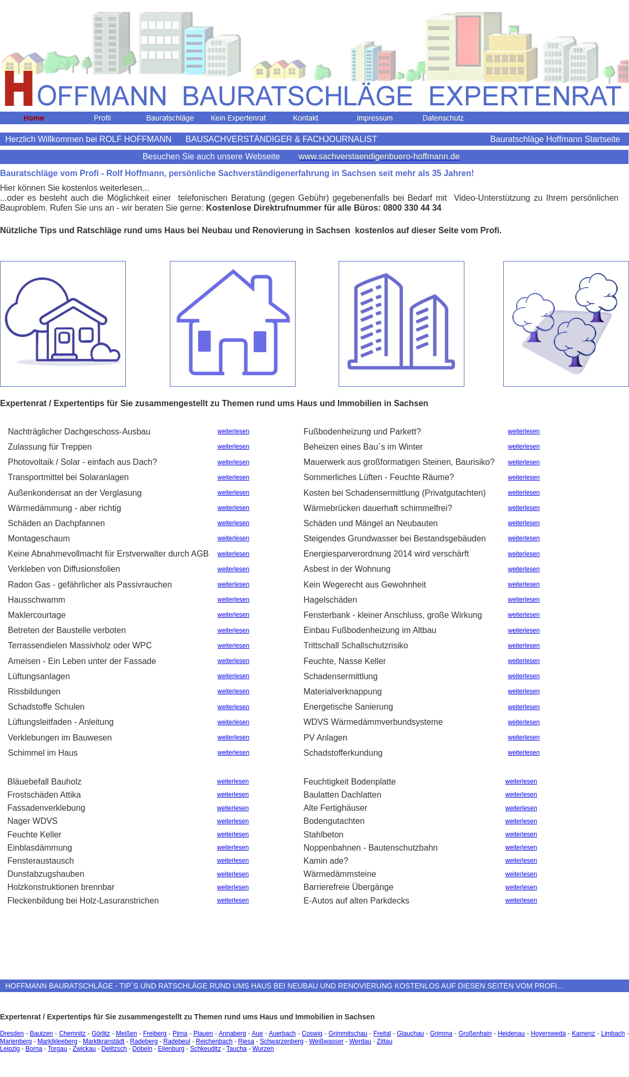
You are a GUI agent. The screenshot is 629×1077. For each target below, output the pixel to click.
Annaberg (232, 1033)
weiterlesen (234, 431)
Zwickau (84, 1048)
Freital (382, 1033)
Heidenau (511, 1033)
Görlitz (101, 1033)
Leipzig (10, 1048)
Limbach (613, 1033)
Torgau (57, 1048)
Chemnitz (72, 1033)
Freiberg (155, 1033)
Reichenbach (214, 1041)
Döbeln (143, 1048)
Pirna (179, 1033)
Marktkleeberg (57, 1041)
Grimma (441, 1033)
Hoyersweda (548, 1033)
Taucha (236, 1048)
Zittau (385, 1041)
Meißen (126, 1033)
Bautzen (41, 1033)
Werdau (360, 1041)
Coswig (312, 1033)
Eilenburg (171, 1048)
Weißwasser (326, 1041)
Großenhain (475, 1033)
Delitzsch (114, 1048)
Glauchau (410, 1033)
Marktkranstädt (103, 1041)
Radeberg (144, 1041)
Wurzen (263, 1048)
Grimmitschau (348, 1033)
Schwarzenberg (281, 1041)
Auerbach (282, 1033)
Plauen (203, 1033)
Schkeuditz (205, 1048)
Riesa (246, 1041)
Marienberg (16, 1041)
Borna (34, 1048)
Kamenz (583, 1033)
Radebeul (177, 1041)
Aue (257, 1033)
